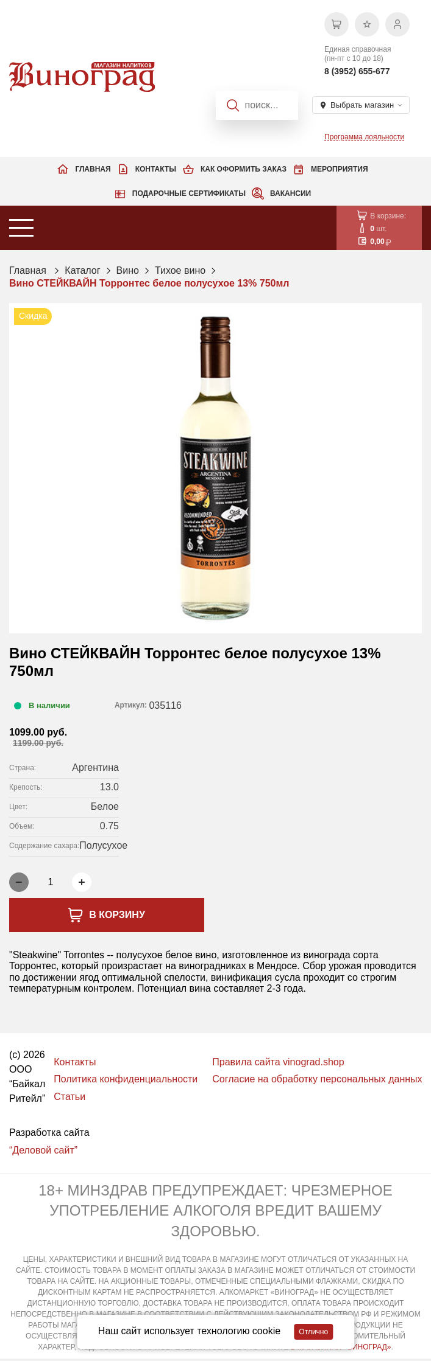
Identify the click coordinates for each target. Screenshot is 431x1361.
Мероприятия (339, 169)
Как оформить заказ (244, 169)
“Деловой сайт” (43, 1150)
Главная (92, 169)
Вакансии (290, 193)
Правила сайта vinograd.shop (278, 1062)
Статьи (69, 1096)
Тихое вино (180, 270)
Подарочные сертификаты (189, 193)
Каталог (82, 270)
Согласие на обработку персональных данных (317, 1079)
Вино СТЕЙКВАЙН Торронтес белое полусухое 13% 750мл (149, 283)
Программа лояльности (364, 137)
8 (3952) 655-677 (357, 71)
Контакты (155, 169)
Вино (127, 270)
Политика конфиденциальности (126, 1079)
